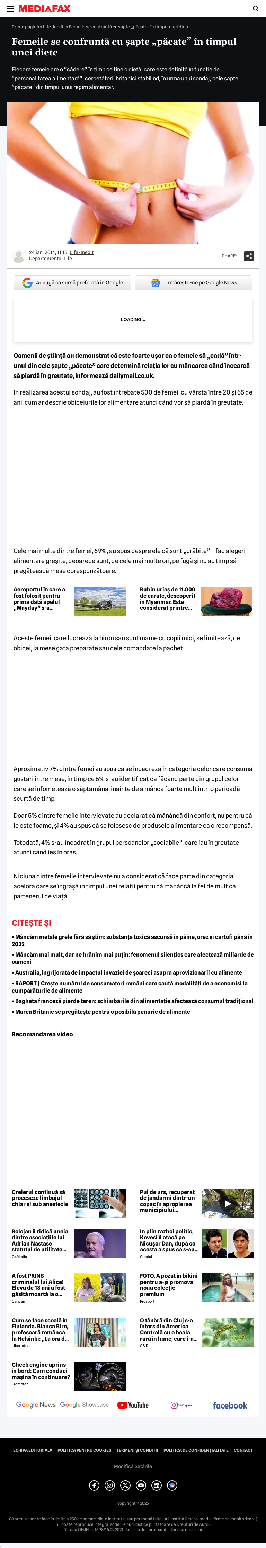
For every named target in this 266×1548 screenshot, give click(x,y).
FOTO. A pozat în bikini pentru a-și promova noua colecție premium (169, 1285)
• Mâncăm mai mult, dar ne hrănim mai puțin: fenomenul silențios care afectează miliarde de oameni (133, 958)
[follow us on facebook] (230, 1406)
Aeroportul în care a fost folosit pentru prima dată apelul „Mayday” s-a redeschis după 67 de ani (41, 599)
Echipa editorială (32, 1450)
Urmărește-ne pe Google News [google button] (193, 283)
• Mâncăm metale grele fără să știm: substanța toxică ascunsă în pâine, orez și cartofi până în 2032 (132, 941)
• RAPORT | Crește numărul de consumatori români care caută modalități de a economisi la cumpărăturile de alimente (130, 987)
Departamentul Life (50, 258)
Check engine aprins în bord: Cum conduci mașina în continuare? (41, 1371)
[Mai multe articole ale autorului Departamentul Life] (19, 256)
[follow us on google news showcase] (84, 1406)
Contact (243, 1450)
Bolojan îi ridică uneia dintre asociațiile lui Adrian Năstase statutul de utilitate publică (40, 1241)
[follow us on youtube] (133, 1406)
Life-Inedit (54, 26)
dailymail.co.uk (131, 375)
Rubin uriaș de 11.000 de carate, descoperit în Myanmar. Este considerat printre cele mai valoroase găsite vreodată (167, 599)
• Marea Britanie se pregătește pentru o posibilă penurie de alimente (101, 1011)
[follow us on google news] (36, 1406)
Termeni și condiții (137, 1450)
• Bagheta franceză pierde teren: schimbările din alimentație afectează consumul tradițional (133, 1001)
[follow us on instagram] (181, 1406)
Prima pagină (25, 26)
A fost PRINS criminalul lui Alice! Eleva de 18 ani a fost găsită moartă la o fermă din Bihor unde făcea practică (39, 1285)
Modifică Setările (133, 1466)
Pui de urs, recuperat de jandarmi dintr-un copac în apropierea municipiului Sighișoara (167, 1201)
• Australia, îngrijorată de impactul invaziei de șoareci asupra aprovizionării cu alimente (127, 972)
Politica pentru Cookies (84, 1450)
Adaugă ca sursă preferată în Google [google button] (72, 283)
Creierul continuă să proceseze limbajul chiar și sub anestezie (40, 1198)
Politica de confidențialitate (196, 1450)
